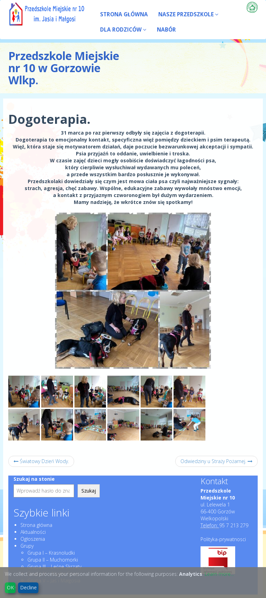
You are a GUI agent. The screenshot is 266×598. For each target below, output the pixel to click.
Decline (28, 587)
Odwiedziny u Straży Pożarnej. (216, 461)
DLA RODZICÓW (123, 29)
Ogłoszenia (32, 539)
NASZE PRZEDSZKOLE (188, 14)
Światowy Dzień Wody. (41, 461)
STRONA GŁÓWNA (124, 14)
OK (10, 587)
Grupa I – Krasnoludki (51, 552)
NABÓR (166, 29)
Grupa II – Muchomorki (52, 559)
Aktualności (33, 532)
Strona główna (36, 525)
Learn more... (219, 574)
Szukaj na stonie (34, 479)
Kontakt (214, 481)
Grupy (27, 546)
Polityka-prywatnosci (223, 539)
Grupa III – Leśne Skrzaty (54, 566)
